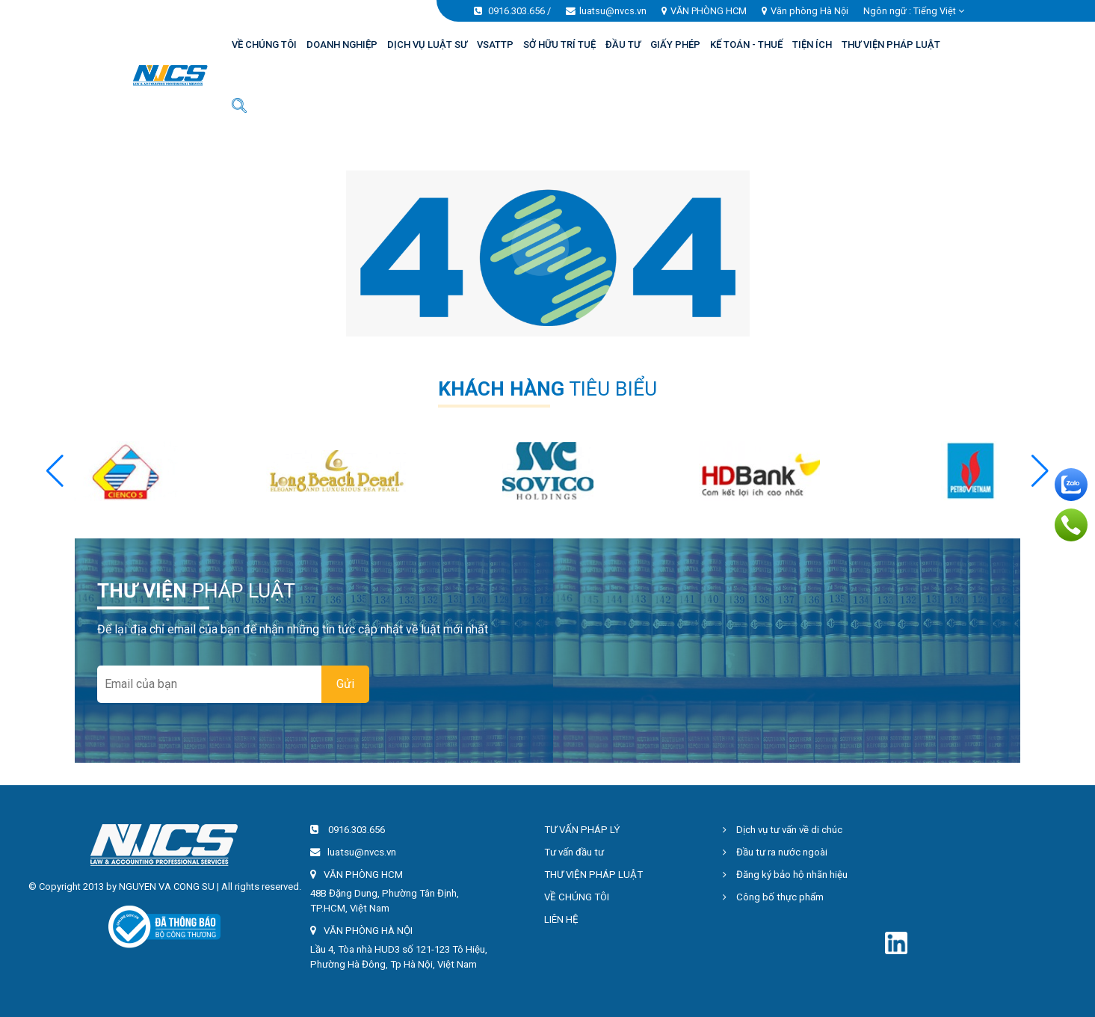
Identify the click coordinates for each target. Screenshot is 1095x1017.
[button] (1040, 471)
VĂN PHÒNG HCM (708, 10)
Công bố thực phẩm (773, 897)
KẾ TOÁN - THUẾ (746, 44)
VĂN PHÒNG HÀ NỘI (368, 930)
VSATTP (495, 44)
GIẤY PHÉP (675, 44)
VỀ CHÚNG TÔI (264, 44)
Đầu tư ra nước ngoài (775, 852)
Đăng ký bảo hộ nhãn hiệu (785, 874)
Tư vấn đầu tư (574, 852)
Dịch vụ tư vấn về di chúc (782, 829)
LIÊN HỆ (561, 919)
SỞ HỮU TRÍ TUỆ (559, 44)
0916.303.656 (516, 10)
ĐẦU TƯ (623, 44)
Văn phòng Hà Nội (809, 10)
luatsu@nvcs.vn (613, 10)
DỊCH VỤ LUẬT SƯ (427, 44)
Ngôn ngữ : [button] (913, 10)
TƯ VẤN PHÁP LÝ (582, 829)
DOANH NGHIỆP (341, 44)
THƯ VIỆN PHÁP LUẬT (891, 44)
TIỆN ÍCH (812, 44)
